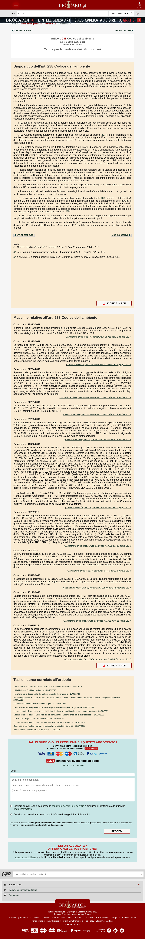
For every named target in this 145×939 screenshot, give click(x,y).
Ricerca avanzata (137, 13)
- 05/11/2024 (38, 718)
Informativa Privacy (71, 921)
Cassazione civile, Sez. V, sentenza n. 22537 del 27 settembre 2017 (97, 587)
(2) (67, 211)
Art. (22, 31)
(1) (65, 211)
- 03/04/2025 (49, 726)
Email (13, 771)
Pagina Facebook (109, 929)
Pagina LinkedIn (122, 929)
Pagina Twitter (115, 929)
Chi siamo (100, 921)
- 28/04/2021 (39, 703)
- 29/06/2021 (60, 711)
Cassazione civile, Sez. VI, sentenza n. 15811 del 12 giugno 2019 (98, 336)
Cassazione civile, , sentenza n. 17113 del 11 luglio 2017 (97, 620)
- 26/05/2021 (53, 707)
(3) (69, 211)
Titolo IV (33, 24)
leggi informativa (23, 809)
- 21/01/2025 (49, 722)
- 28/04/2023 (58, 715)
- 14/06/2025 (36, 730)
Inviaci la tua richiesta (25, 857)
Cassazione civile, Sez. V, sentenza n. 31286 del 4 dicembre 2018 (98, 439)
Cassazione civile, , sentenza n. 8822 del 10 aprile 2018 (98, 546)
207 (104, 135)
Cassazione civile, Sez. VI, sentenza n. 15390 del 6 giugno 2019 (99, 364)
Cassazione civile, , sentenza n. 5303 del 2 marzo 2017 (98, 659)
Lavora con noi (72, 924)
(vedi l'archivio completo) (72, 765)
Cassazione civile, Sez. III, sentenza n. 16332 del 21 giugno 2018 (98, 507)
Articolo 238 (65, 24)
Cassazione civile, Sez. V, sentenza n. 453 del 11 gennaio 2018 (99, 570)
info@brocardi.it (54, 921)
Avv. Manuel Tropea (82, 914)
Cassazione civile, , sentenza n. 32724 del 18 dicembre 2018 (95, 397)
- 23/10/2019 (34, 690)
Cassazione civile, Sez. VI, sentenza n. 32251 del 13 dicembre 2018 (97, 414)
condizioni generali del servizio (68, 806)
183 (103, 198)
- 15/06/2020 (46, 694)
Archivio (109, 921)
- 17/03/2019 (47, 686)
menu (16, 5)
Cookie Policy (88, 921)
